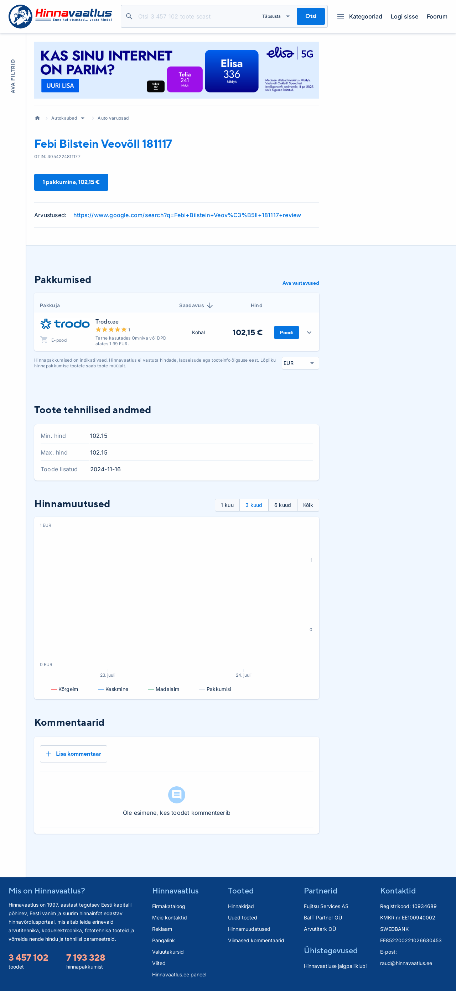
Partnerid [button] (320, 890)
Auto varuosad (113, 118)
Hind (257, 305)
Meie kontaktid (169, 917)
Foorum (437, 16)
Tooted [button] (241, 890)
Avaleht (37, 118)
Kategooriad (359, 16)
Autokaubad (64, 118)
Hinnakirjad (241, 906)
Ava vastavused (301, 283)
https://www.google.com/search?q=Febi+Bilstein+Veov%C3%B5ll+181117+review (187, 215)
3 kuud (254, 505)
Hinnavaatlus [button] (175, 890)
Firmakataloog (168, 906)
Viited (159, 963)
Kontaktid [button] (398, 890)
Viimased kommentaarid (256, 940)
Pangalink (163, 940)
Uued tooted (242, 917)
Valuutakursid (168, 952)
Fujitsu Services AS (326, 906)
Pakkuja (50, 305)
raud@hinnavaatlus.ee (406, 963)
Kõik (308, 505)
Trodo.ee (107, 321)
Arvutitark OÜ (320, 929)
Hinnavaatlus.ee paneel (179, 974)
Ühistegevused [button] (331, 950)
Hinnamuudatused (249, 929)
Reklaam (162, 929)
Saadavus (196, 305)
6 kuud (282, 505)
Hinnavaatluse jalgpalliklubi (335, 966)
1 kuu (227, 505)
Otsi (129, 16)
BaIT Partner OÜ (323, 917)
